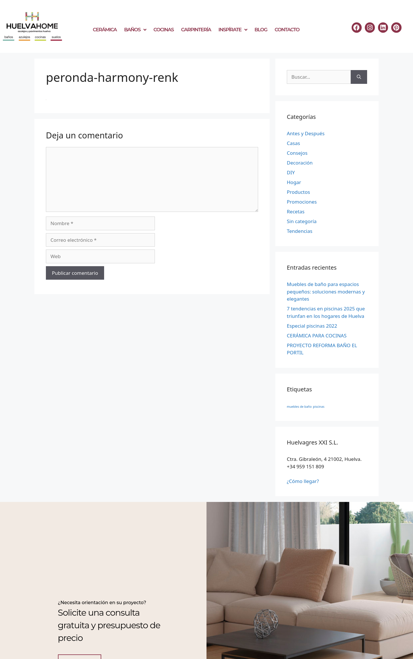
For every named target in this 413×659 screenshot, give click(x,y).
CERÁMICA (105, 29)
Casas (293, 143)
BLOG (260, 29)
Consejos (297, 153)
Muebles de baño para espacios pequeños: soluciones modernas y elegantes (326, 291)
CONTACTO (287, 29)
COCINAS (163, 29)
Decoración (300, 162)
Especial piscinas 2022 (312, 325)
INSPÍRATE (233, 29)
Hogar (294, 182)
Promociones (302, 201)
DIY (291, 172)
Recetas (296, 211)
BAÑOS (135, 29)
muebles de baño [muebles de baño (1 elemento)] (299, 407)
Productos (298, 192)
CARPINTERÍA (196, 29)
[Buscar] (359, 77)
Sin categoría (302, 221)
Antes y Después (306, 133)
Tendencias (299, 231)
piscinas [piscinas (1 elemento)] (318, 407)
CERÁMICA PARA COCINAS (316, 335)
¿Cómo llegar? (303, 481)
